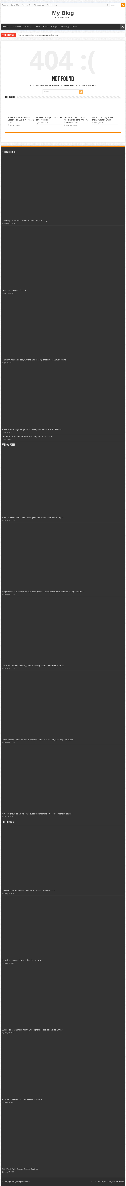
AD (105, 1182)
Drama (45, 27)
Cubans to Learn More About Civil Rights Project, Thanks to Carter (76, 119)
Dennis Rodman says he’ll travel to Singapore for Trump (27, 436)
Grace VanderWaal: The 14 (14, 290)
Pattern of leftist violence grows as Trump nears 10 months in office (33, 666)
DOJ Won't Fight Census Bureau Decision (20, 1169)
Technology (64, 27)
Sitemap (121, 1182)
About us (5, 5)
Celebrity (27, 27)
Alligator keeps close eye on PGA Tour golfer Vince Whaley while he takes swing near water (43, 592)
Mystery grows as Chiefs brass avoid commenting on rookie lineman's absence (37, 814)
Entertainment (16, 27)
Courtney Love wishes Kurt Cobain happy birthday (24, 220)
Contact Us (15, 5)
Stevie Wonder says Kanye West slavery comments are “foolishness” (32, 429)
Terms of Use (26, 5)
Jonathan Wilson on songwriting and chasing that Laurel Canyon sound (34, 360)
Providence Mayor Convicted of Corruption (21, 960)
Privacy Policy (52, 5)
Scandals (37, 27)
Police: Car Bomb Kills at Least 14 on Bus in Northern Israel (37, 35)
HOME (5, 27)
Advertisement (39, 5)
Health (74, 27)
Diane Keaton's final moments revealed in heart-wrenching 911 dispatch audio (37, 740)
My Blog (63, 13)
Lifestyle (54, 27)
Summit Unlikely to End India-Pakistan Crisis (102, 118)
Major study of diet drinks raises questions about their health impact (33, 517)
